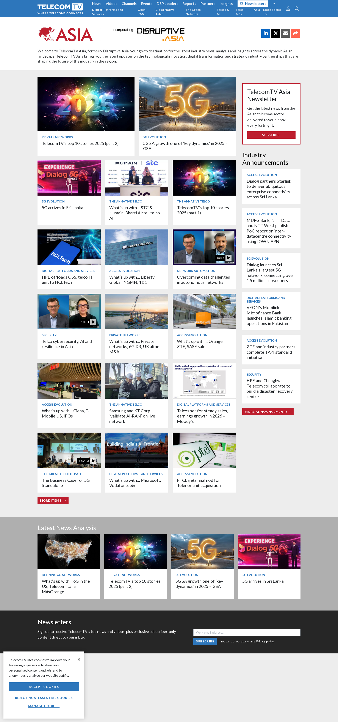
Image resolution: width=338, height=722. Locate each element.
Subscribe (271, 135)
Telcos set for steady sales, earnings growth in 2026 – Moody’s (202, 416)
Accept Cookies (44, 687)
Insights (226, 3)
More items (53, 500)
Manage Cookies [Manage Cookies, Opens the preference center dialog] (44, 706)
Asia (257, 9)
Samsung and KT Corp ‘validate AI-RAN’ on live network (132, 416)
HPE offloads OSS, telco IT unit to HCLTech (67, 280)
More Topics (272, 12)
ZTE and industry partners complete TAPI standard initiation (271, 352)
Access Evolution (124, 271)
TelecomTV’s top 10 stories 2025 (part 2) (80, 143)
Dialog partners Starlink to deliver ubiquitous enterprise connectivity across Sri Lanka (269, 189)
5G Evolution (154, 137)
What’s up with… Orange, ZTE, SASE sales (200, 344)
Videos (111, 3)
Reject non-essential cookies (43, 698)
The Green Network (193, 12)
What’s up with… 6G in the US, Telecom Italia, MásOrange (66, 586)
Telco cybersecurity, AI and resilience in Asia (67, 344)
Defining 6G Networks (61, 575)
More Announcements (268, 411)
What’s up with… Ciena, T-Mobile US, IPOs (65, 413)
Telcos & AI (223, 12)
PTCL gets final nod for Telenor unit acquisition (199, 483)
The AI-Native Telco (125, 201)
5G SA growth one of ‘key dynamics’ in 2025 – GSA (199, 584)
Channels (129, 3)
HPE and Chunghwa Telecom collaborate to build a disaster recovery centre (270, 388)
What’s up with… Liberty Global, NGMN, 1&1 (132, 280)
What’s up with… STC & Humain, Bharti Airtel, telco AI (134, 213)
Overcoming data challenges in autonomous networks (203, 280)
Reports (189, 3)
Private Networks (57, 137)
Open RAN (142, 12)
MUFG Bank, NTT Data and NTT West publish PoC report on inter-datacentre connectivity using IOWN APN (269, 231)
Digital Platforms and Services (107, 12)
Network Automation (196, 271)
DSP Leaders (167, 3)
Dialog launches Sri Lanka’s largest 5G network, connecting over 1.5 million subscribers (270, 272)
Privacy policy (265, 641)
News (96, 3)
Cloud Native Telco (164, 12)
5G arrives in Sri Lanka (62, 207)
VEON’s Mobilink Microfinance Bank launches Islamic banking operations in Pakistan (269, 315)
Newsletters (253, 3)
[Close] (79, 659)
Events (146, 3)
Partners (207, 3)
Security (49, 335)
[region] (43, 685)
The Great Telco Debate (62, 474)
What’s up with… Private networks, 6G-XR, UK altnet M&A (135, 346)
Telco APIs (240, 12)
